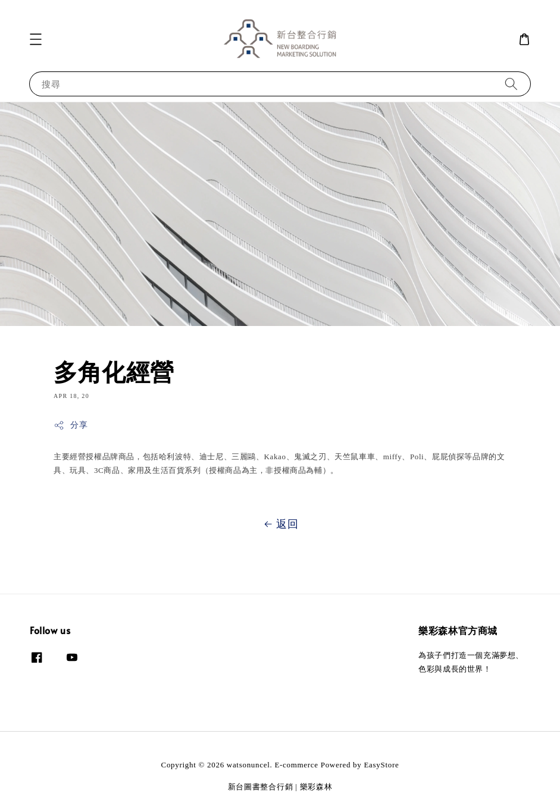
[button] (36, 39)
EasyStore (381, 764)
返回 (279, 524)
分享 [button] (70, 425)
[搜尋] (511, 83)
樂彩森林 (316, 786)
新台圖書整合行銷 (260, 786)
